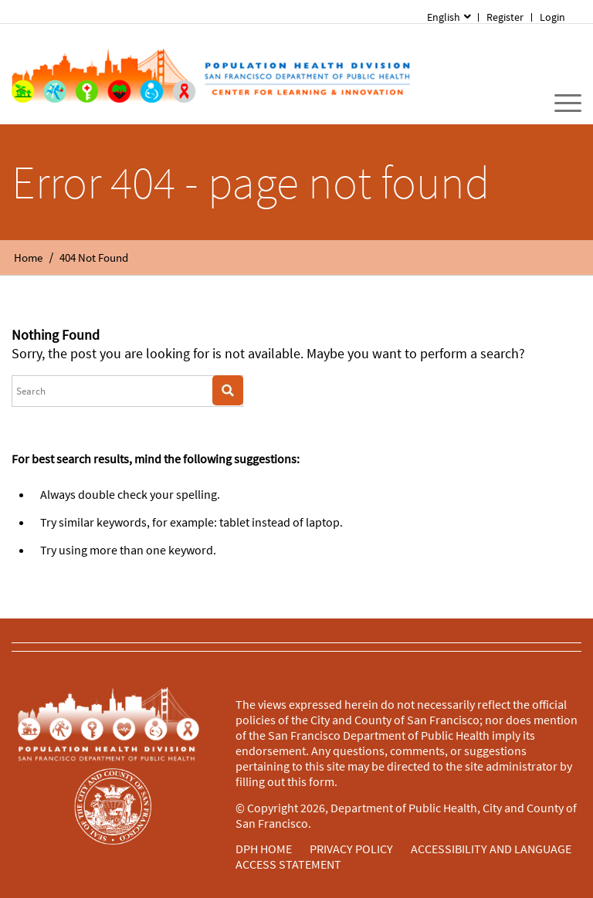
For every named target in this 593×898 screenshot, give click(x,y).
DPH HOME (264, 848)
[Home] (210, 74)
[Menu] (560, 103)
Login (552, 17)
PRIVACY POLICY (351, 848)
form (321, 781)
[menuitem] (553, 17)
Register (505, 17)
